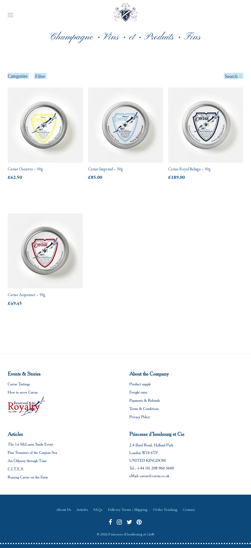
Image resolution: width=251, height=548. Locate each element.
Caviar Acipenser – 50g (26, 294)
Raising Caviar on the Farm (28, 477)
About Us (63, 509)
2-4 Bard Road (140, 445)
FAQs (97, 509)
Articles (82, 509)
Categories (17, 76)
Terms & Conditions (144, 408)
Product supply (140, 384)
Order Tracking (165, 509)
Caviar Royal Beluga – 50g (189, 169)
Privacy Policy (139, 417)
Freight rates (138, 392)
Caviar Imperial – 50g (105, 169)
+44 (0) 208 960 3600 (155, 468)
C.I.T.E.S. (16, 469)
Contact (189, 509)
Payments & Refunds (144, 400)
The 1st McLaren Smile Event (30, 444)
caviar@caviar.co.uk (154, 476)
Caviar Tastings (19, 384)
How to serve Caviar (23, 392)
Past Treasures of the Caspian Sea (32, 452)
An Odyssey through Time (27, 460)
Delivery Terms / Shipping (128, 509)
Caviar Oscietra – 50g (25, 169)
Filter (40, 76)
